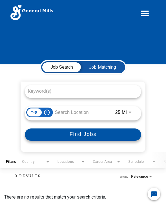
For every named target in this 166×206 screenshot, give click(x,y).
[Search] (83, 134)
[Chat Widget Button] (154, 194)
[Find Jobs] (83, 134)
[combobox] (80, 91)
